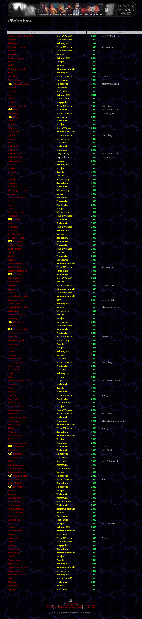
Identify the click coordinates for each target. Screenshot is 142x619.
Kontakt (91, 608)
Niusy (85, 606)
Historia (48, 606)
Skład (55, 606)
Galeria (50, 608)
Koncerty (93, 606)
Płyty (61, 606)
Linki (85, 608)
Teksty (79, 606)
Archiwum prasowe (73, 608)
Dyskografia (70, 606)
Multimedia (59, 608)
